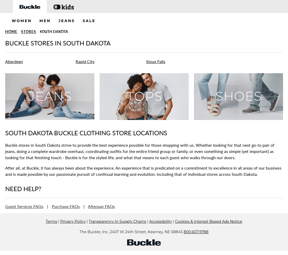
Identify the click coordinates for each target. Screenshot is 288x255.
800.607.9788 (196, 239)
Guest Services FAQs (24, 206)
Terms (51, 229)
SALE (89, 20)
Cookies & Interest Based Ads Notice (208, 229)
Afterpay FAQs (101, 206)
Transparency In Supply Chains (117, 229)
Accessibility (160, 229)
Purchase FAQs (66, 206)
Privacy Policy (73, 229)
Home (11, 31)
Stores (28, 31)
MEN (45, 20)
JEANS (66, 20)
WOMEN (22, 20)
